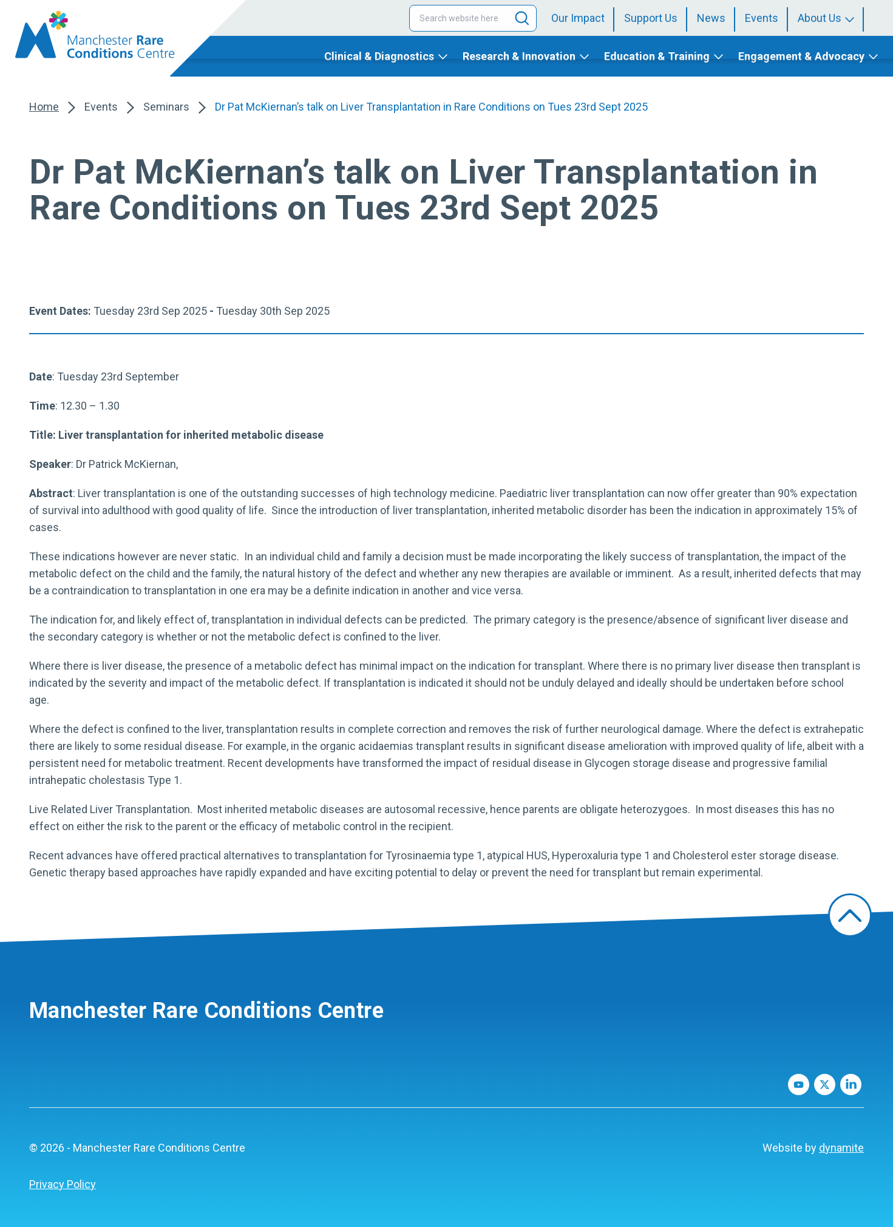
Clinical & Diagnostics (379, 56)
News (711, 18)
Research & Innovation (519, 56)
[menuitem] (582, 18)
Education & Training (657, 56)
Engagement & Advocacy (801, 56)
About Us (819, 18)
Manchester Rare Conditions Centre (206, 1010)
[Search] (522, 18)
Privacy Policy (62, 1184)
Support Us (650, 18)
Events (761, 18)
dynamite (841, 1147)
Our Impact (578, 18)
